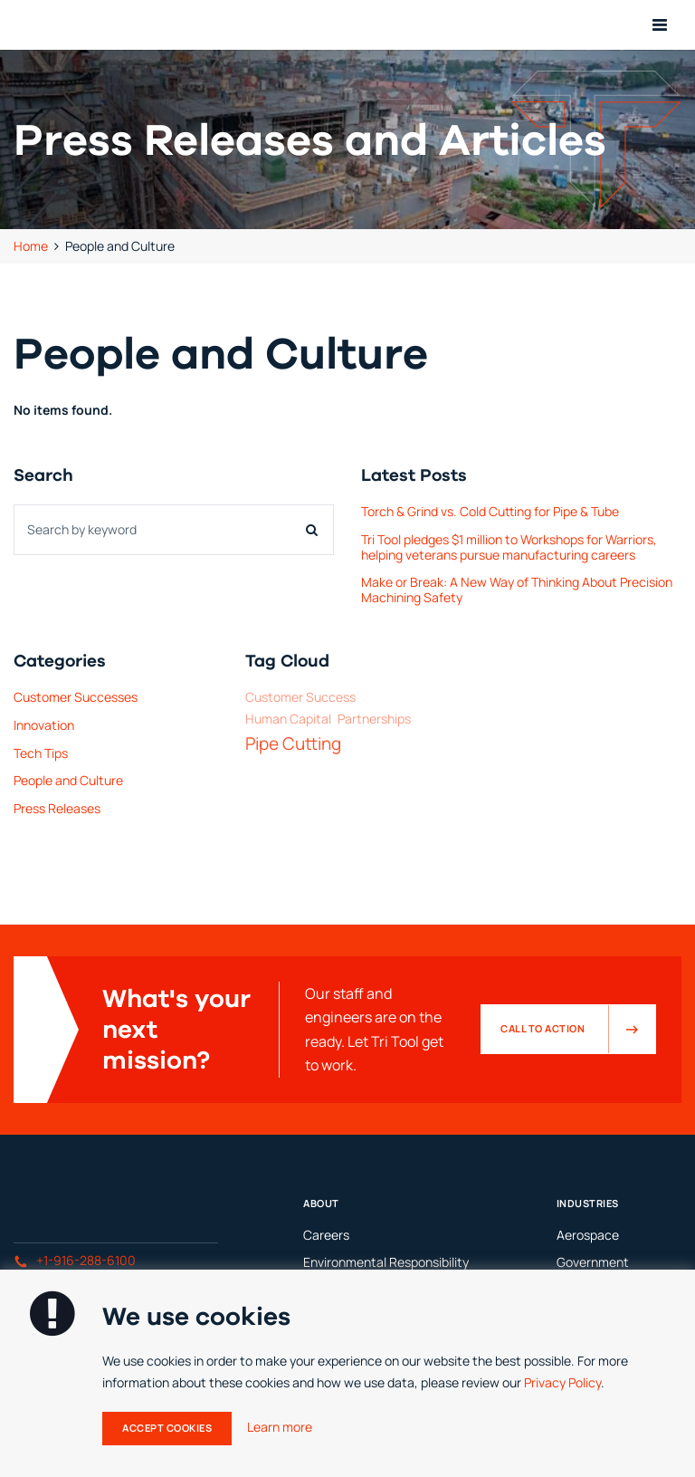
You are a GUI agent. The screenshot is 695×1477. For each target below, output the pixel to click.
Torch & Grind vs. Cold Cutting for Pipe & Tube (490, 511)
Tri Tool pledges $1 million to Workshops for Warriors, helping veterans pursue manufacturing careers (509, 547)
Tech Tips (41, 753)
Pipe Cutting (293, 744)
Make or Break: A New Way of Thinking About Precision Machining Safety (516, 589)
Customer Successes (76, 696)
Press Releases (57, 808)
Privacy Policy (562, 1382)
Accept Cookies (167, 1428)
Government (593, 1262)
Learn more (279, 1426)
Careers (326, 1234)
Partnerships (374, 719)
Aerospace (588, 1234)
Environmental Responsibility (386, 1262)
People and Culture (68, 780)
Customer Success (300, 697)
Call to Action (577, 1029)
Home (31, 245)
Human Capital (288, 719)
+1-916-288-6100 (75, 1260)
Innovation (44, 725)
